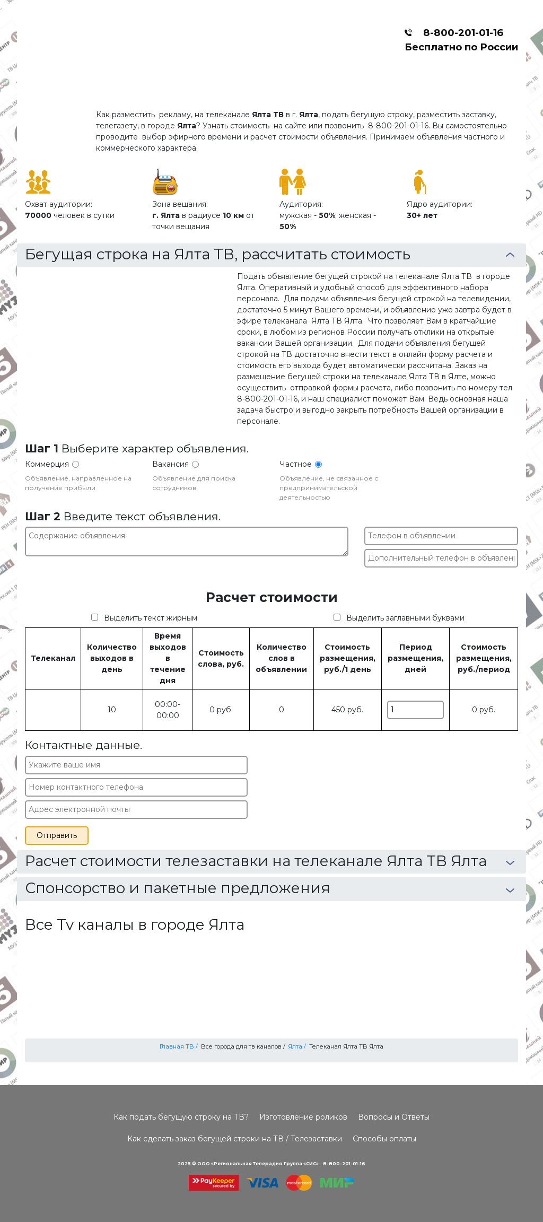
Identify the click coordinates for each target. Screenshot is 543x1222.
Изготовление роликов (303, 1117)
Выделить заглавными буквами (405, 618)
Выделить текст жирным (150, 618)
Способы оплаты (384, 1139)
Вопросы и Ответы (394, 1117)
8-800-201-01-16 (460, 33)
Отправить (57, 835)
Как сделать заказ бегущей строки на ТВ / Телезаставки (234, 1139)
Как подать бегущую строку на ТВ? (181, 1117)
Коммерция (47, 464)
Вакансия (170, 464)
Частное (295, 464)
